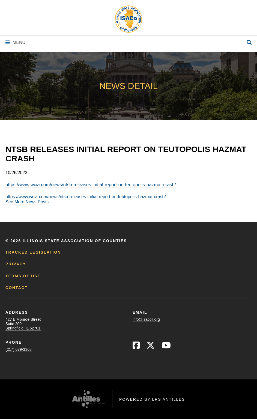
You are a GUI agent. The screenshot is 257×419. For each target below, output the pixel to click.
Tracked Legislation (33, 252)
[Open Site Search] (249, 43)
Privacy (15, 264)
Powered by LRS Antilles (152, 399)
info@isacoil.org (146, 319)
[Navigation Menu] (15, 42)
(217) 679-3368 (18, 349)
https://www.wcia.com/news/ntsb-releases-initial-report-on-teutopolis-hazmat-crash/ (90, 184)
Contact (16, 288)
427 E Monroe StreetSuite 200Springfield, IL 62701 (23, 323)
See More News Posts (27, 202)
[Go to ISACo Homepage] (128, 19)
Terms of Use (23, 276)
